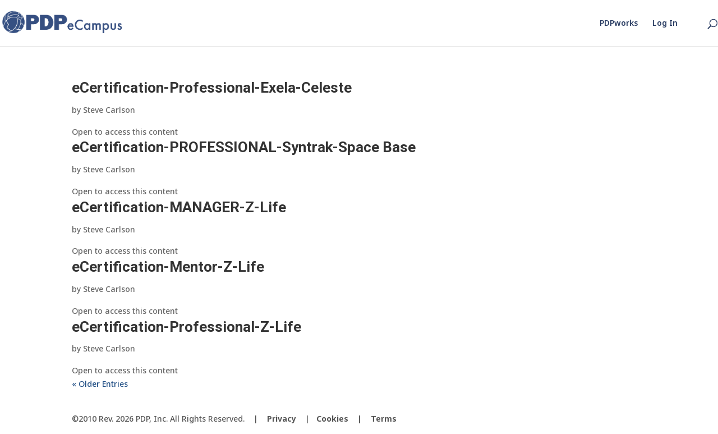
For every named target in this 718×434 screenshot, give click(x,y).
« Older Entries (100, 383)
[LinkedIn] (637, 419)
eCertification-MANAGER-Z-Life (179, 207)
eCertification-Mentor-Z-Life (168, 266)
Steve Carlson (109, 109)
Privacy (281, 418)
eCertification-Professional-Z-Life (186, 326)
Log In (665, 23)
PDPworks (619, 23)
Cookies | (343, 418)
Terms (384, 418)
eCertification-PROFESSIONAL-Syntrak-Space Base (244, 147)
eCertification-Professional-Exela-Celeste (212, 87)
